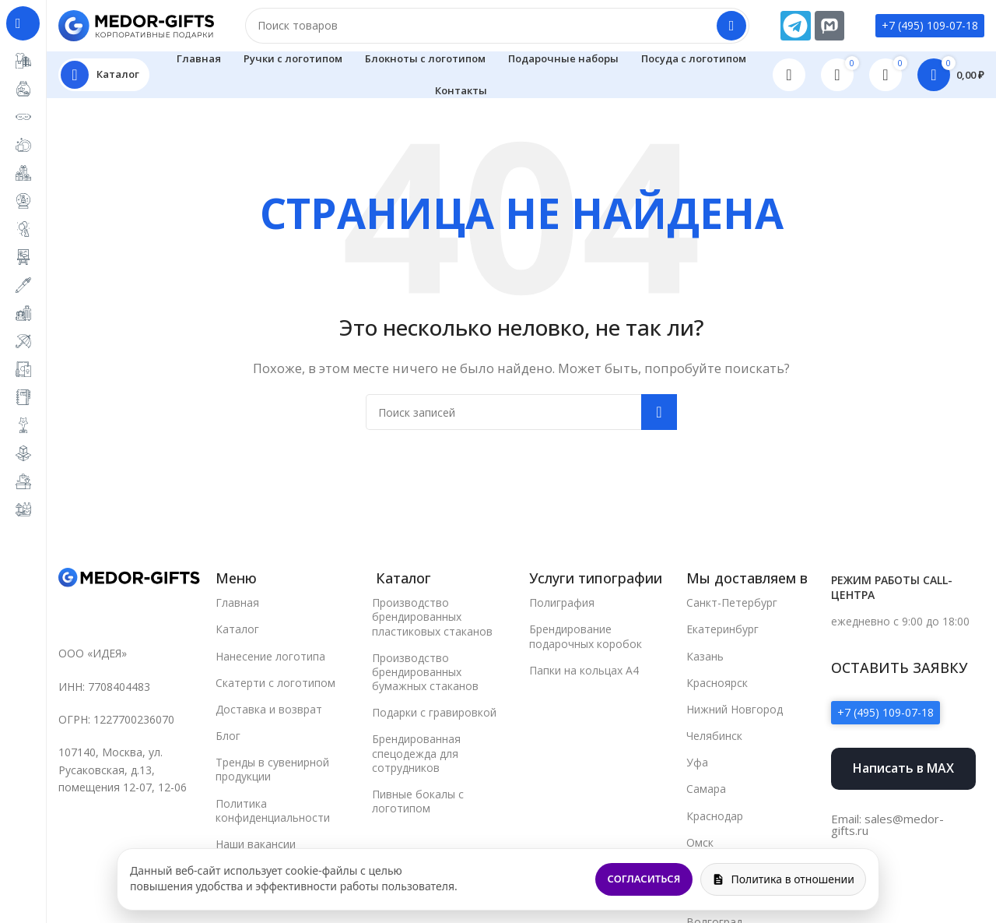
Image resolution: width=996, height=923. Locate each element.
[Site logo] (136, 29)
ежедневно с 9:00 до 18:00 (900, 632)
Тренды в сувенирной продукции (272, 780)
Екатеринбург (722, 639)
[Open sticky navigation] (104, 85)
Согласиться (644, 879)
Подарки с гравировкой (434, 723)
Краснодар (714, 826)
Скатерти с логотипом (275, 693)
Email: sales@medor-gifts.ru (887, 835)
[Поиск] (497, 31)
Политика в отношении (783, 879)
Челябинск (714, 746)
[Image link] (129, 588)
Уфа (697, 773)
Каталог (237, 639)
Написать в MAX (903, 778)
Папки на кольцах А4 (584, 681)
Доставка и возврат (269, 720)
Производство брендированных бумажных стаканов (425, 682)
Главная (237, 613)
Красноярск (717, 693)
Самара (706, 800)
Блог (228, 746)
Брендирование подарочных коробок (585, 646)
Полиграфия (561, 613)
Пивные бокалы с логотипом (418, 812)
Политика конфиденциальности (273, 821)
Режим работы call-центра (891, 598)
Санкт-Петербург (731, 613)
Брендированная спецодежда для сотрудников (416, 764)
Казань (705, 667)
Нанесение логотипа (270, 667)
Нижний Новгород (734, 720)
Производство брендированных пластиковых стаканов (432, 627)
